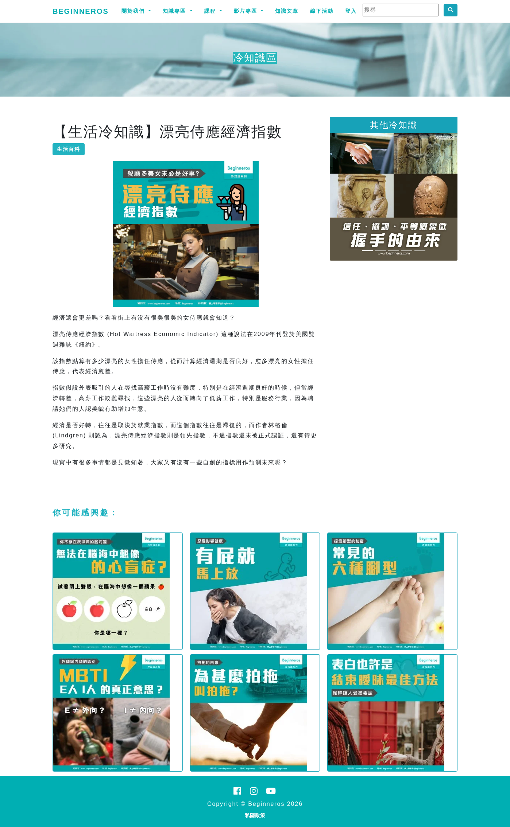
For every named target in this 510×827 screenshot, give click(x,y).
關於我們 (134, 11)
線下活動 (321, 11)
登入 (351, 11)
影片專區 (246, 11)
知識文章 (286, 11)
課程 (211, 11)
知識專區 (175, 11)
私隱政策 (255, 815)
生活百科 (68, 149)
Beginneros (81, 11)
